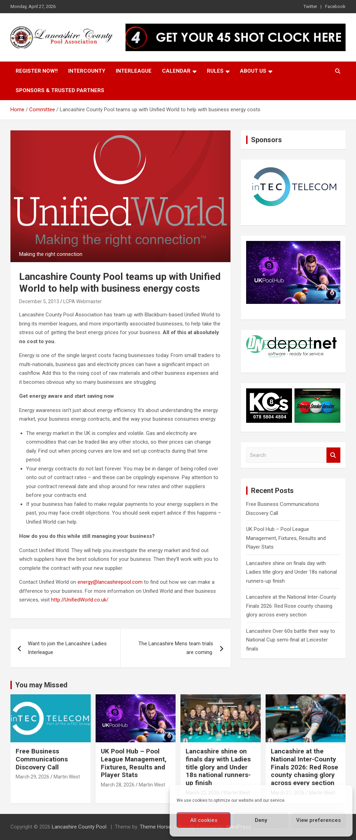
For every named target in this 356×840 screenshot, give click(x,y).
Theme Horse (155, 827)
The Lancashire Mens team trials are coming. (175, 648)
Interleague (134, 71)
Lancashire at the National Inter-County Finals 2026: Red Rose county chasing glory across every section (291, 606)
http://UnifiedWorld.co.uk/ (80, 600)
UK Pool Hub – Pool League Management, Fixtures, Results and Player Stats (286, 538)
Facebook (335, 6)
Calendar (176, 71)
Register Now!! (37, 71)
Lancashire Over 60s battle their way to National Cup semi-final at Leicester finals (290, 640)
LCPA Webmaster (82, 301)
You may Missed (41, 685)
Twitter (310, 6)
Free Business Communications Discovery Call (42, 759)
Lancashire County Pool (80, 827)
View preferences (318, 820)
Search (333, 455)
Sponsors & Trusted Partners (60, 90)
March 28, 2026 (118, 785)
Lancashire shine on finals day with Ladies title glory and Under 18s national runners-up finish (291, 572)
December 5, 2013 (39, 301)
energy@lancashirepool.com (110, 582)
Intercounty (86, 71)
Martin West (67, 777)
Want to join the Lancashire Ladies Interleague (67, 648)
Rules (215, 71)
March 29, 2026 (32, 777)
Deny (261, 820)
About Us (253, 71)
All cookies (203, 820)
